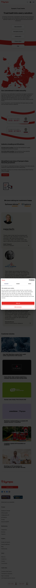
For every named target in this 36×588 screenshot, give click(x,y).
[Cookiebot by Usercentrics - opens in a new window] (29, 280)
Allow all (18, 303)
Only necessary (18, 307)
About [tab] (29, 283)
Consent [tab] (6, 283)
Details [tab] (18, 283)
